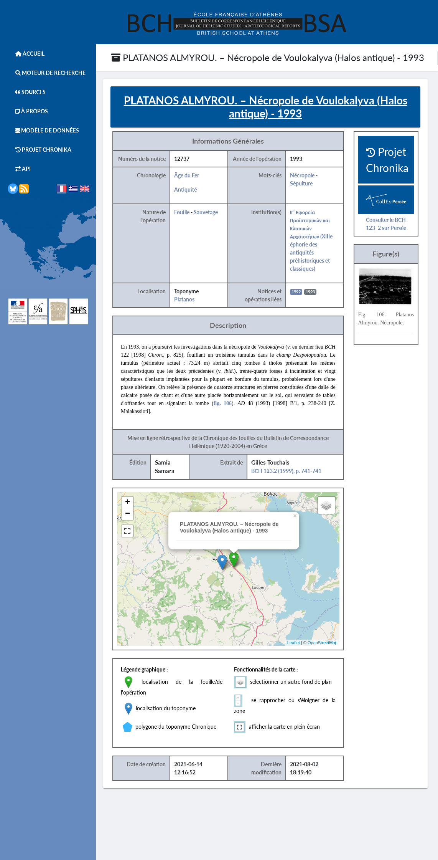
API (19, 168)
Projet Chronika (39, 149)
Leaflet (297, 643)
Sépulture (305, 183)
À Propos (28, 111)
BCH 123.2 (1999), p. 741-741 (290, 471)
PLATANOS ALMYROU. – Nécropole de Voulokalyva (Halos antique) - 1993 (267, 57)
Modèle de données (43, 130)
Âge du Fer (191, 175)
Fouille (186, 212)
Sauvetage (210, 212)
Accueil (26, 53)
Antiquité (190, 190)
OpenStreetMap (327, 643)
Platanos (189, 299)
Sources (27, 92)
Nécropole (306, 175)
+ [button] (132, 503)
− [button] (132, 514)
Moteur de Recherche (47, 72)
